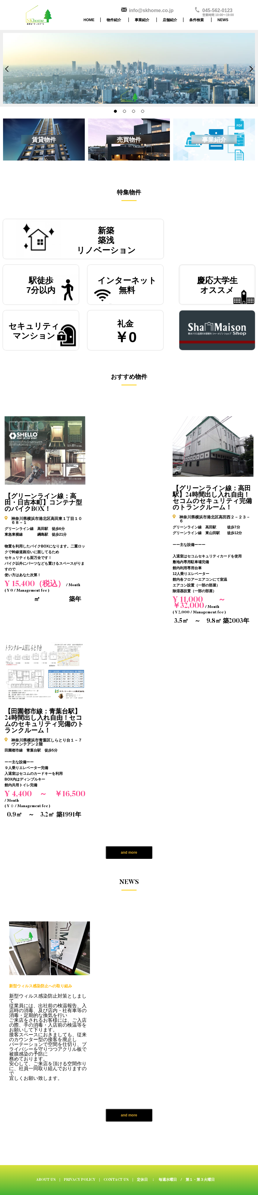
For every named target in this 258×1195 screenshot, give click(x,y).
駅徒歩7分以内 (40, 285)
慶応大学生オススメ (217, 285)
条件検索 (196, 20)
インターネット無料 (127, 285)
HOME (89, 20)
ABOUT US (46, 1180)
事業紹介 (142, 20)
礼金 (125, 332)
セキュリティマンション (33, 331)
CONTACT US (116, 1180)
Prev (8, 69)
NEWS (222, 20)
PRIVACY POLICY (79, 1180)
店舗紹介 (170, 20)
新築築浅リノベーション (106, 240)
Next (249, 69)
